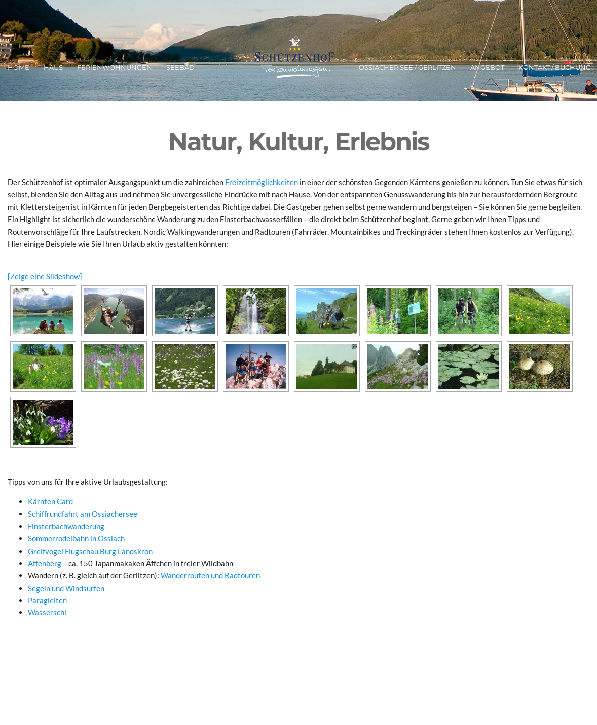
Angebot (487, 67)
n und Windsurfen (75, 588)
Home (18, 67)
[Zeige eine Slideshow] (45, 276)
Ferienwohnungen (114, 67)
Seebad (180, 67)
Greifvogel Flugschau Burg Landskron (90, 551)
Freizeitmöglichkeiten (261, 182)
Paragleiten (47, 600)
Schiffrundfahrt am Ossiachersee (82, 513)
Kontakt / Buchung (554, 67)
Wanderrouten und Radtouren (210, 575)
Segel (37, 588)
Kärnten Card (50, 501)
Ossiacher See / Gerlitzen (407, 67)
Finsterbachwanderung (66, 526)
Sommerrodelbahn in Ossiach (76, 538)
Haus (53, 67)
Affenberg (44, 563)
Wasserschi (47, 612)
